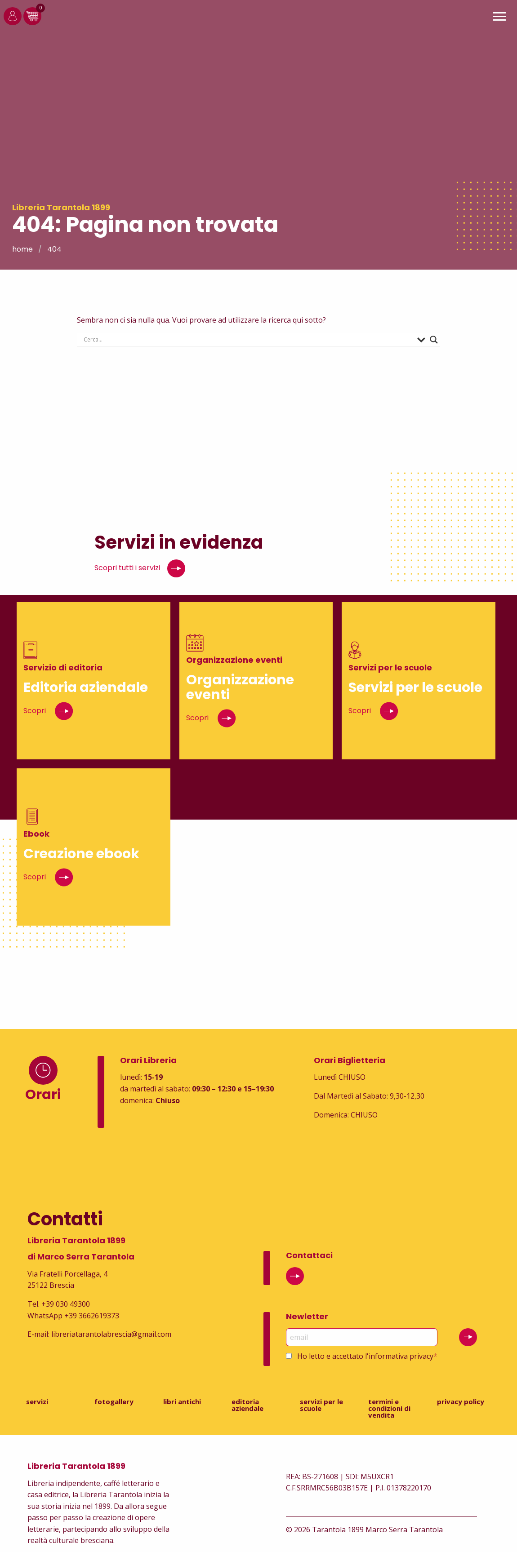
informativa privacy (401, 1356)
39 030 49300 (68, 1304)
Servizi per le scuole (321, 1405)
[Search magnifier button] (434, 339)
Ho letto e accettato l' (367, 1356)
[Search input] (248, 339)
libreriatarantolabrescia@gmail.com (111, 1334)
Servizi (37, 1401)
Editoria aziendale (247, 1405)
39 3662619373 (94, 1316)
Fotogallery (114, 1401)
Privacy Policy (460, 1401)
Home (22, 249)
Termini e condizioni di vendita (389, 1408)
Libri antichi (182, 1401)
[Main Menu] (499, 17)
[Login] (13, 22)
